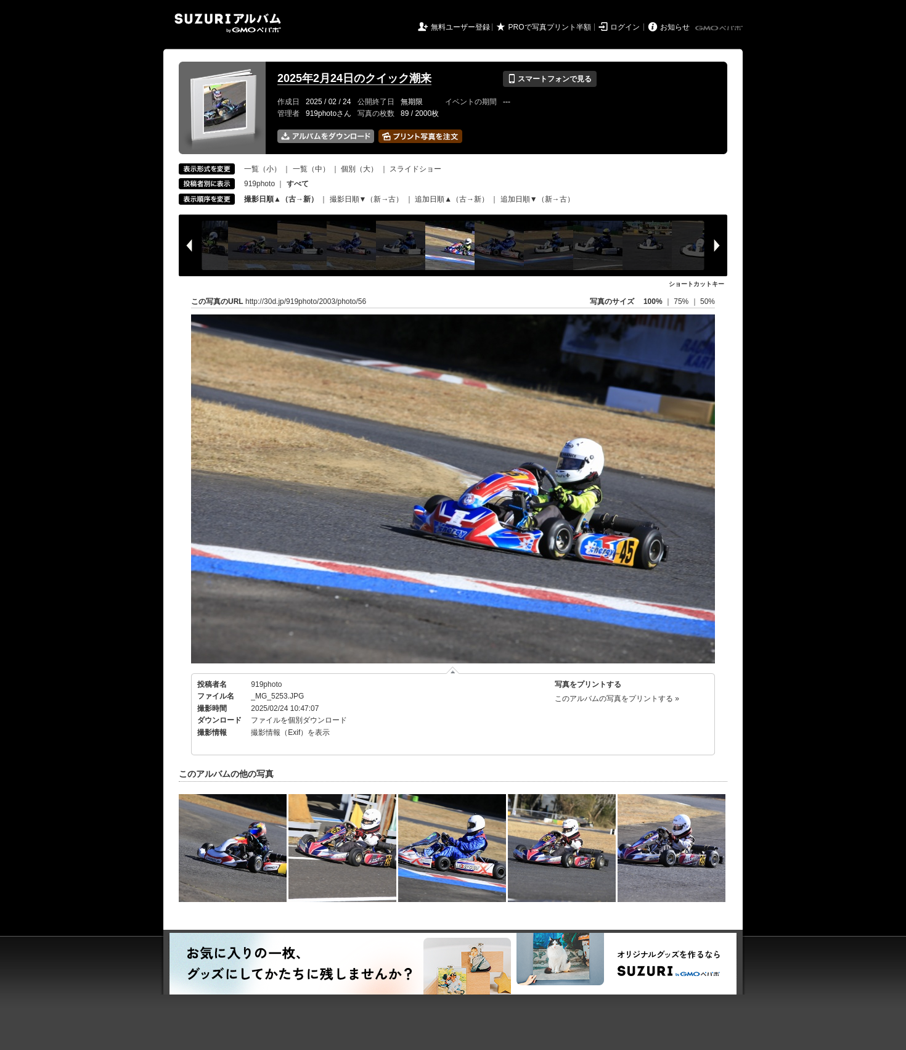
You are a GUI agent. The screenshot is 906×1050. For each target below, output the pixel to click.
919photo (259, 183)
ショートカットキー (696, 284)
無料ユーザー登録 (460, 27)
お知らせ (675, 27)
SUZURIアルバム (227, 23)
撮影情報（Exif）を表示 (290, 732)
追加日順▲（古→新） (452, 199)
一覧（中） (311, 169)
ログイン (625, 27)
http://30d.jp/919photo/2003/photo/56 (305, 301)
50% (707, 301)
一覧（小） (262, 169)
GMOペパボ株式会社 (720, 28)
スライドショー (415, 169)
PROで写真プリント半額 (549, 27)
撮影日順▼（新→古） (367, 199)
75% (682, 301)
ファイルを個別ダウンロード (299, 720)
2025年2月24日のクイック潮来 (354, 78)
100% (653, 301)
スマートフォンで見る (549, 79)
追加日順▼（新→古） (537, 199)
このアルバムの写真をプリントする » (617, 698)
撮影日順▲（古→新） (281, 199)
